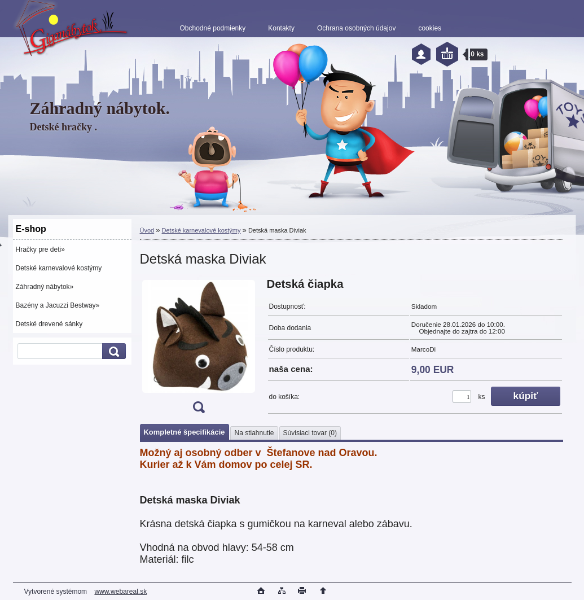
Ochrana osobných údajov (356, 28)
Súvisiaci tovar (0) (310, 433)
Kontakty (281, 28)
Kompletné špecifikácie (184, 432)
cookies (429, 28)
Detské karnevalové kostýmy (59, 268)
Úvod (147, 230)
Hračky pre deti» (40, 249)
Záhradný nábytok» (45, 287)
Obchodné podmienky (213, 28)
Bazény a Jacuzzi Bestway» (58, 305)
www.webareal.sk (120, 591)
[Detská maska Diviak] (198, 349)
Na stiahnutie (254, 433)
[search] (112, 351)
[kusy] (462, 396)
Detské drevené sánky (49, 324)
